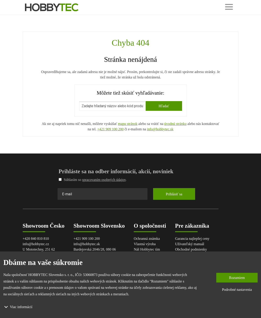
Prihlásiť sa (174, 194)
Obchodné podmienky (191, 249)
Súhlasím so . (93, 180)
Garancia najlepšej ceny (192, 238)
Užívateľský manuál (189, 244)
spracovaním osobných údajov (104, 180)
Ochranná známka (147, 238)
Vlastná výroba (145, 244)
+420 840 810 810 (36, 238)
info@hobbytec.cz (36, 244)
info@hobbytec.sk (160, 129)
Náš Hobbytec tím (147, 249)
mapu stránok (128, 124)
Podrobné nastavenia (237, 289)
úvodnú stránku (175, 124)
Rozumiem (237, 278)
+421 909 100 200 (110, 129)
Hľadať (163, 106)
